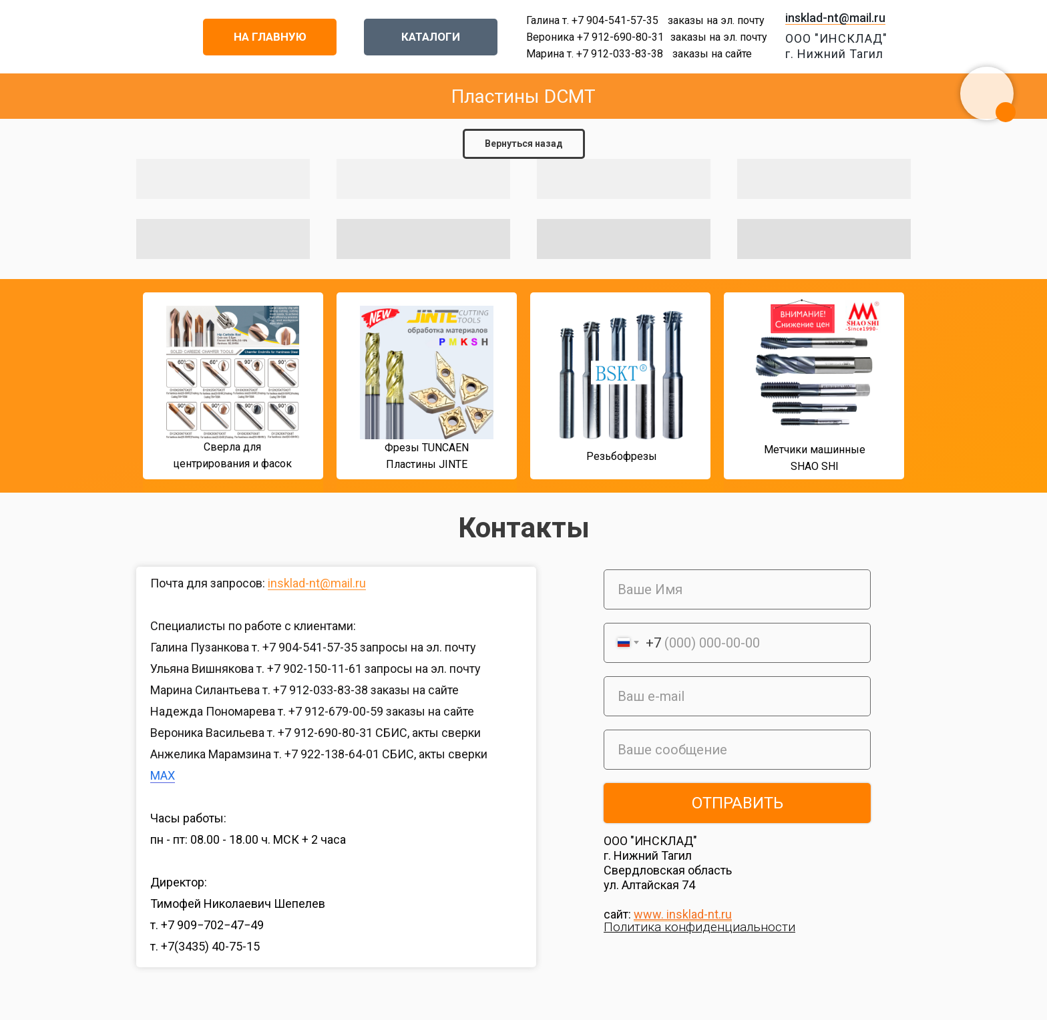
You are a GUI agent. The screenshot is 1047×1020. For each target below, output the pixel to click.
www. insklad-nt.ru (683, 914)
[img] (118, 389)
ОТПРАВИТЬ (737, 803)
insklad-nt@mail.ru (835, 18)
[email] (737, 696)
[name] (737, 589)
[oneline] (737, 750)
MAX (162, 775)
